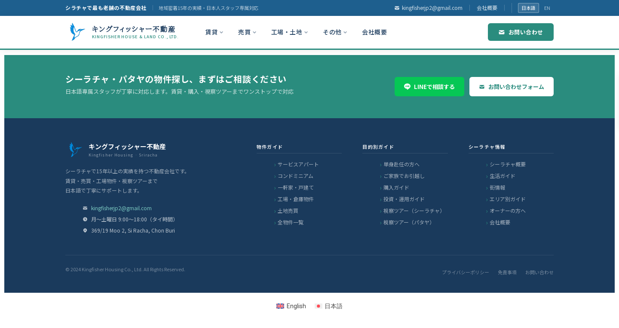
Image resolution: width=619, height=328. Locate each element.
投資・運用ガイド (404, 198)
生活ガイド (502, 175)
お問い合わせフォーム (511, 87)
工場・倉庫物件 (296, 198)
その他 (335, 32)
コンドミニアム (295, 175)
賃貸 (214, 32)
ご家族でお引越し (404, 175)
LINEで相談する (429, 87)
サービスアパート (298, 164)
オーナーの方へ (508, 210)
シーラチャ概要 (508, 164)
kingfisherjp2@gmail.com (428, 7)
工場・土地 (289, 32)
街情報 (497, 187)
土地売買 (288, 210)
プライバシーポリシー (465, 272)
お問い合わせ (520, 32)
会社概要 (487, 7)
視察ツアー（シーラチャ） (414, 210)
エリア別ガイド (508, 198)
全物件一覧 (290, 222)
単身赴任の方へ (401, 164)
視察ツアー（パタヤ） (409, 222)
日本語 (528, 7)
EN (547, 7)
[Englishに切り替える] (291, 306)
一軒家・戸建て (296, 187)
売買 (247, 32)
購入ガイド (396, 187)
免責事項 (507, 272)
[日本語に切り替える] (328, 306)
